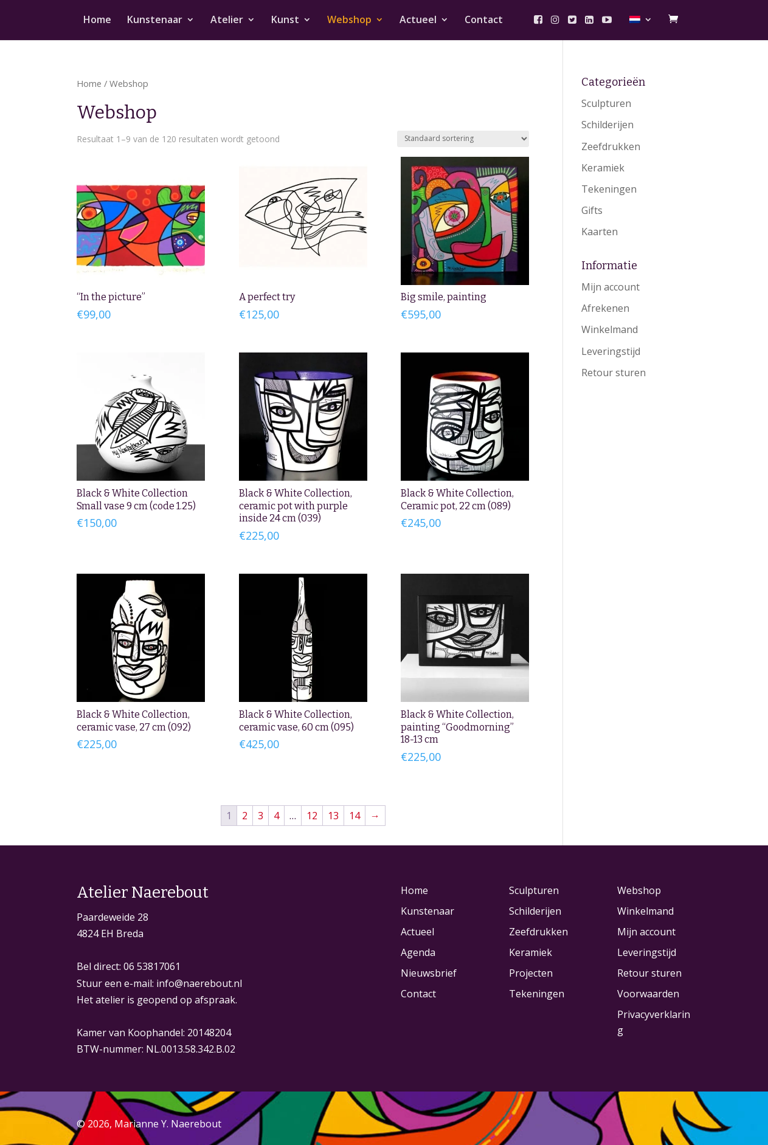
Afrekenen (605, 308)
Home (97, 20)
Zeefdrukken (610, 146)
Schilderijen (607, 124)
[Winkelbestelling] (463, 139)
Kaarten (599, 231)
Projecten (531, 973)
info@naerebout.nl (199, 983)
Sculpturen (606, 103)
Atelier (226, 20)
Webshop (349, 20)
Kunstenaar (154, 20)
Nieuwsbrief (429, 973)
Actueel (418, 20)
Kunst (285, 20)
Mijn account (610, 287)
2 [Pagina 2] (244, 815)
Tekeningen (609, 189)
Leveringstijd (610, 351)
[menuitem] (640, 27)
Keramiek (602, 167)
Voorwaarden (648, 993)
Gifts (592, 210)
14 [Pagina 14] (354, 815)
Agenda (418, 952)
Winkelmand (609, 329)
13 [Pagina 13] (333, 815)
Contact (484, 20)
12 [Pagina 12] (311, 815)
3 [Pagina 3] (260, 815)
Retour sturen (613, 372)
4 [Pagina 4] (276, 815)
